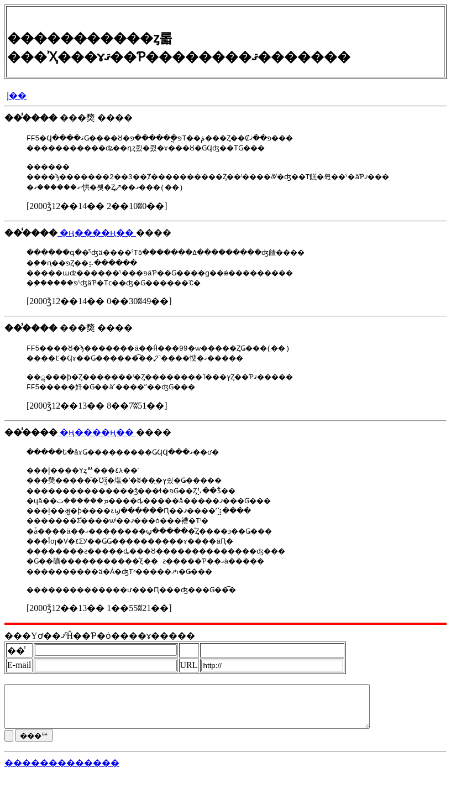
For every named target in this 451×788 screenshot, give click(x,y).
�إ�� (17, 95)
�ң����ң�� (96, 234)
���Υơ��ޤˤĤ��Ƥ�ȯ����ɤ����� (99, 642)
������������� (61, 777)
